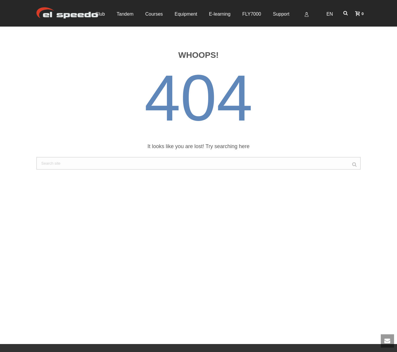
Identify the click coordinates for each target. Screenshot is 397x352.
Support (281, 14)
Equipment (186, 14)
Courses (154, 14)
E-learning (220, 14)
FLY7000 (251, 14)
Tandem (125, 14)
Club (100, 14)
